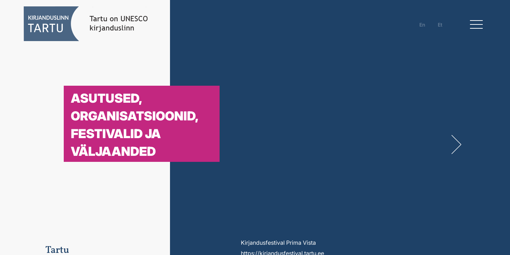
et (440, 25)
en (422, 25)
